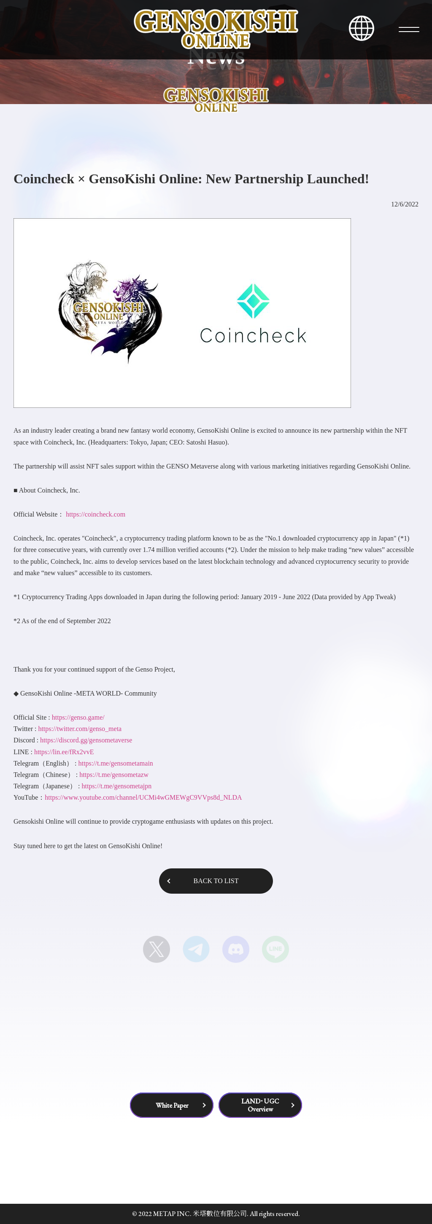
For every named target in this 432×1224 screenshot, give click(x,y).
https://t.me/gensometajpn (116, 786)
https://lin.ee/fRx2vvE (64, 751)
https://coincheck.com (95, 514)
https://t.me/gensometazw (113, 774)
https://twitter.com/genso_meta (80, 728)
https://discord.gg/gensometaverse (86, 740)
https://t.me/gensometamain (115, 763)
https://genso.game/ (77, 717)
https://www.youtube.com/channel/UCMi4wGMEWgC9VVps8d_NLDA (143, 797)
